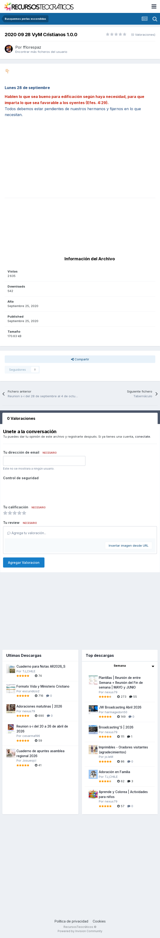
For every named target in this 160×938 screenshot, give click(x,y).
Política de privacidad (71, 921)
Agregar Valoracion (24, 562)
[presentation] (39, 491)
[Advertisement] (80, 165)
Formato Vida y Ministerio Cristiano (42, 686)
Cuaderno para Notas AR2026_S (40, 666)
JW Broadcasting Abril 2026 (120, 707)
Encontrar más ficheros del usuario (41, 52)
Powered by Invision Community (80, 931)
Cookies (99, 921)
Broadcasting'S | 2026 (116, 727)
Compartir (80, 359)
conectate (142, 436)
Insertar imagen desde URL (128, 545)
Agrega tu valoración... (26, 533)
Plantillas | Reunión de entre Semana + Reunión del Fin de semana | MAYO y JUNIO (121, 682)
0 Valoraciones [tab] (21, 418)
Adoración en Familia (114, 772)
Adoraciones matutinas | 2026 (39, 706)
